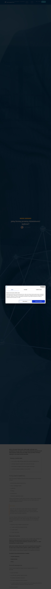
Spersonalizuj (25, 301)
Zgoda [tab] (12, 289)
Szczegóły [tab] (25, 289)
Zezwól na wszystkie (38, 301)
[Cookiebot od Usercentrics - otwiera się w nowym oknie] (41, 287)
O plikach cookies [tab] (39, 289)
